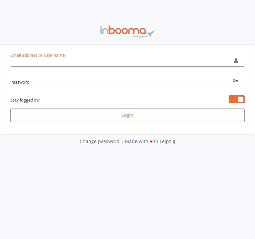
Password (20, 82)
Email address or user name (37, 55)
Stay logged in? (25, 100)
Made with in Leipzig (150, 141)
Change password (100, 141)
